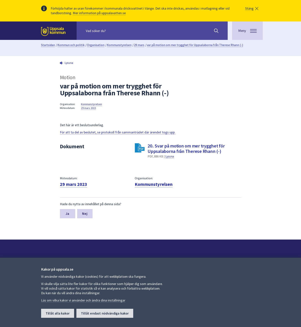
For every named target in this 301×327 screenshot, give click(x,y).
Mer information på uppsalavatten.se (99, 13)
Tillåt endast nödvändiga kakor (105, 313)
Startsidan (48, 45)
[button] (251, 8)
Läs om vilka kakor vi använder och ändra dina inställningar (83, 300)
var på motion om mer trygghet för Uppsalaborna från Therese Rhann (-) (195, 45)
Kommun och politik (70, 45)
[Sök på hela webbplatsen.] (110, 30)
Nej (84, 213)
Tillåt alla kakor (57, 313)
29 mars (139, 45)
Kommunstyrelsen (119, 45)
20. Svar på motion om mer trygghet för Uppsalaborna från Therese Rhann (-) (186, 148)
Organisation (95, 45)
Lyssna (169, 156)
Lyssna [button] (68, 63)
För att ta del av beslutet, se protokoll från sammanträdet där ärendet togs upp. (117, 132)
